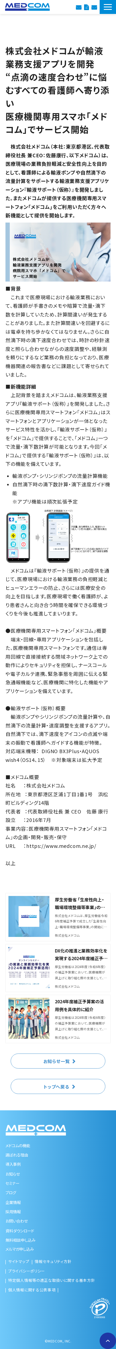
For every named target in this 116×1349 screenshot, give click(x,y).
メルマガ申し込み (19, 1249)
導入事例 (13, 1164)
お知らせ (12, 1174)
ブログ (10, 1192)
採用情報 (13, 1211)
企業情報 (13, 1202)
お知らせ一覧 (56, 1061)
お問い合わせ (94, 6)
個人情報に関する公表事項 (31, 1289)
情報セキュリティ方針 (53, 1261)
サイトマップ (18, 1261)
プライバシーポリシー (26, 1271)
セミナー (12, 1183)
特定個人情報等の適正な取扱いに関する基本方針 (51, 1280)
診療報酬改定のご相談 (79, 6)
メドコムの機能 (17, 1145)
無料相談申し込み (20, 1240)
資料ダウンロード (86, 6)
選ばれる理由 (16, 1155)
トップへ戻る (56, 1086)
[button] (108, 7)
